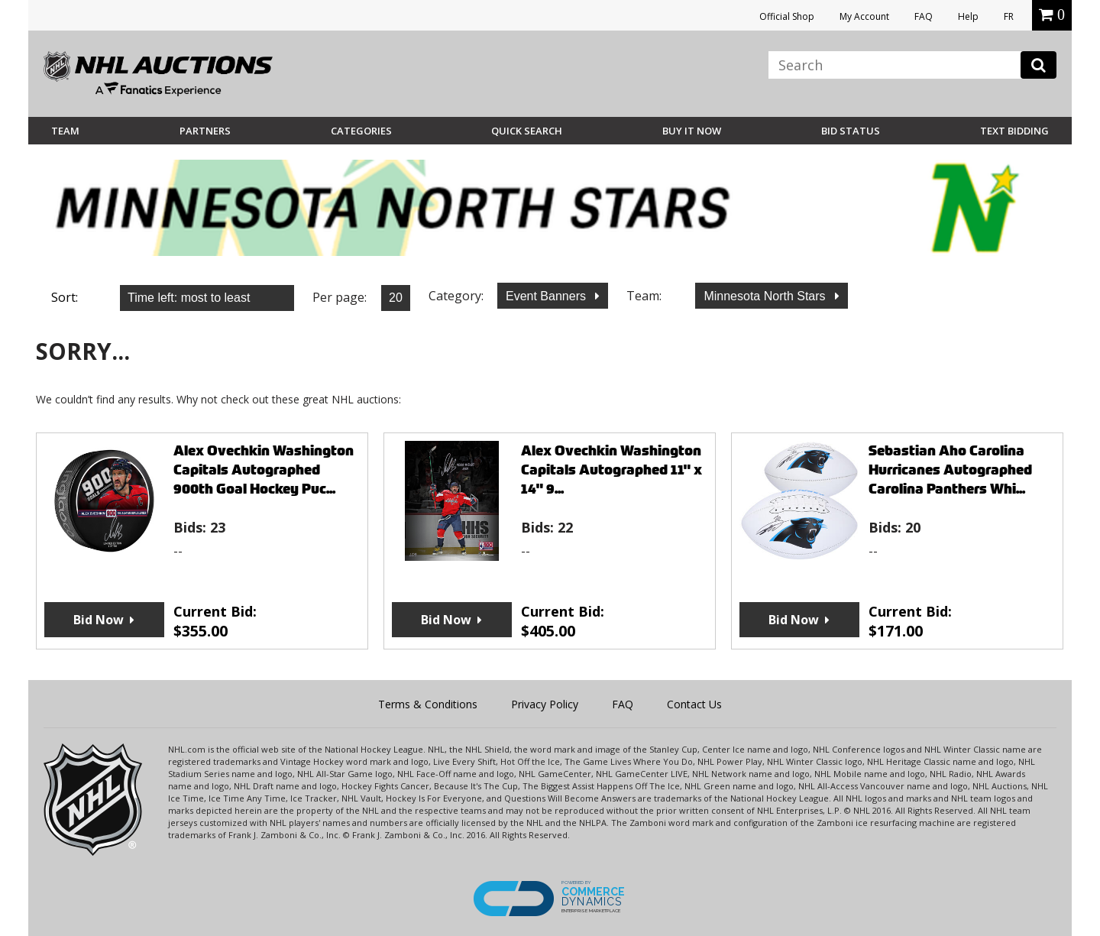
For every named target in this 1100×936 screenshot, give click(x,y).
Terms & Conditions (427, 704)
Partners (205, 131)
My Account (864, 16)
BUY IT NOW (691, 131)
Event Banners (547, 296)
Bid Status (850, 131)
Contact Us (694, 704)
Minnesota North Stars (766, 296)
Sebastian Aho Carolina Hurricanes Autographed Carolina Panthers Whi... (950, 469)
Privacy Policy (544, 704)
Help (968, 16)
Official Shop (786, 16)
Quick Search (526, 131)
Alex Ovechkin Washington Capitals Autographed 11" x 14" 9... (611, 469)
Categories (361, 131)
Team (65, 131)
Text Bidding (1014, 131)
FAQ (923, 16)
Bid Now (98, 619)
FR (1009, 16)
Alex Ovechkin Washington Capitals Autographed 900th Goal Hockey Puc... (263, 469)
